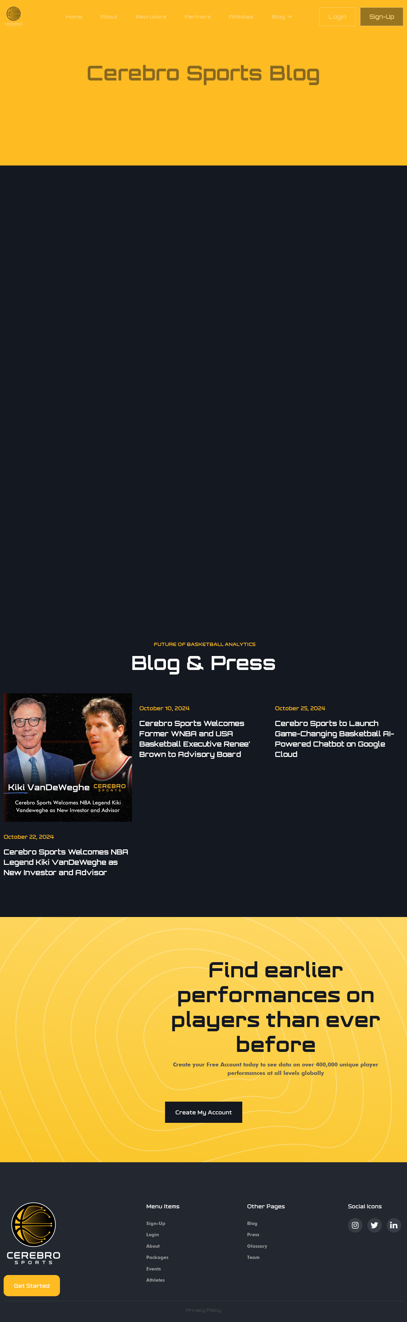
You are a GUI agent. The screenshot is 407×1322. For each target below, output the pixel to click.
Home (74, 17)
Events (153, 1269)
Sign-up (155, 1223)
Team (253, 1257)
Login (337, 16)
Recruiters (151, 17)
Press (253, 1234)
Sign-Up (381, 16)
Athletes (241, 17)
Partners (198, 17)
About (109, 17)
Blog (252, 1223)
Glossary (257, 1246)
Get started (32, 1285)
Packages (157, 1257)
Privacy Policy (203, 1310)
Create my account (203, 1112)
